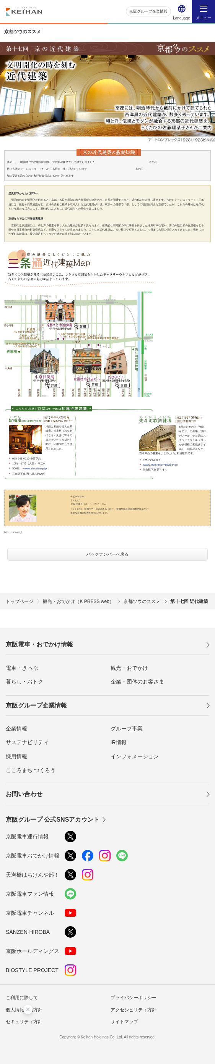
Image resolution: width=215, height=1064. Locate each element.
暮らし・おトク (24, 682)
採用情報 (16, 756)
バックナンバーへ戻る (107, 554)
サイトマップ (124, 1021)
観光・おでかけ (129, 668)
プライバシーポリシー (133, 997)
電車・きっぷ (22, 668)
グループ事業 (127, 728)
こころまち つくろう (30, 770)
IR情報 (119, 742)
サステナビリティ (27, 742)
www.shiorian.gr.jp (35, 468)
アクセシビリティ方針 (133, 1009)
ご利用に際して (22, 997)
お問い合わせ (24, 794)
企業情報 (16, 728)
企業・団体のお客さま (137, 682)
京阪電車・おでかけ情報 (39, 644)
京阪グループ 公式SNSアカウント (52, 819)
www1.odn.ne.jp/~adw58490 (160, 464)
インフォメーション (135, 756)
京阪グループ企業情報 (148, 11)
